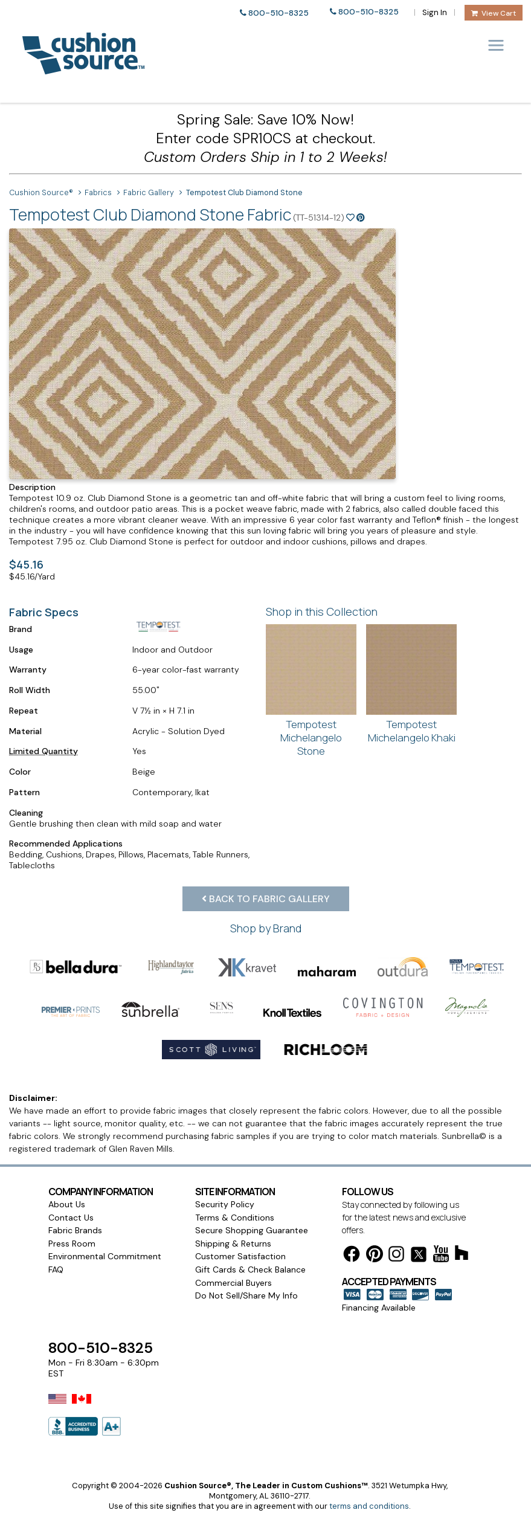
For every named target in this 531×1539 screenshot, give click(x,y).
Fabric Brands (75, 1198)
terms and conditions (369, 1475)
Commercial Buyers (233, 1251)
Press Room (71, 1212)
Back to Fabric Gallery (266, 898)
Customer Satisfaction (240, 1224)
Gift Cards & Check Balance (250, 1238)
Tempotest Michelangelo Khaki (411, 730)
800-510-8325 (278, 13)
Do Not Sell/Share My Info (246, 1264)
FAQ (55, 1238)
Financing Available (379, 1276)
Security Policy (224, 1172)
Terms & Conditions (234, 1186)
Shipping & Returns (233, 1212)
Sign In (434, 12)
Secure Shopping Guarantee (251, 1198)
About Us (66, 1172)
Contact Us (71, 1186)
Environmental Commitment (104, 1224)
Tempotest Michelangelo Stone (311, 737)
